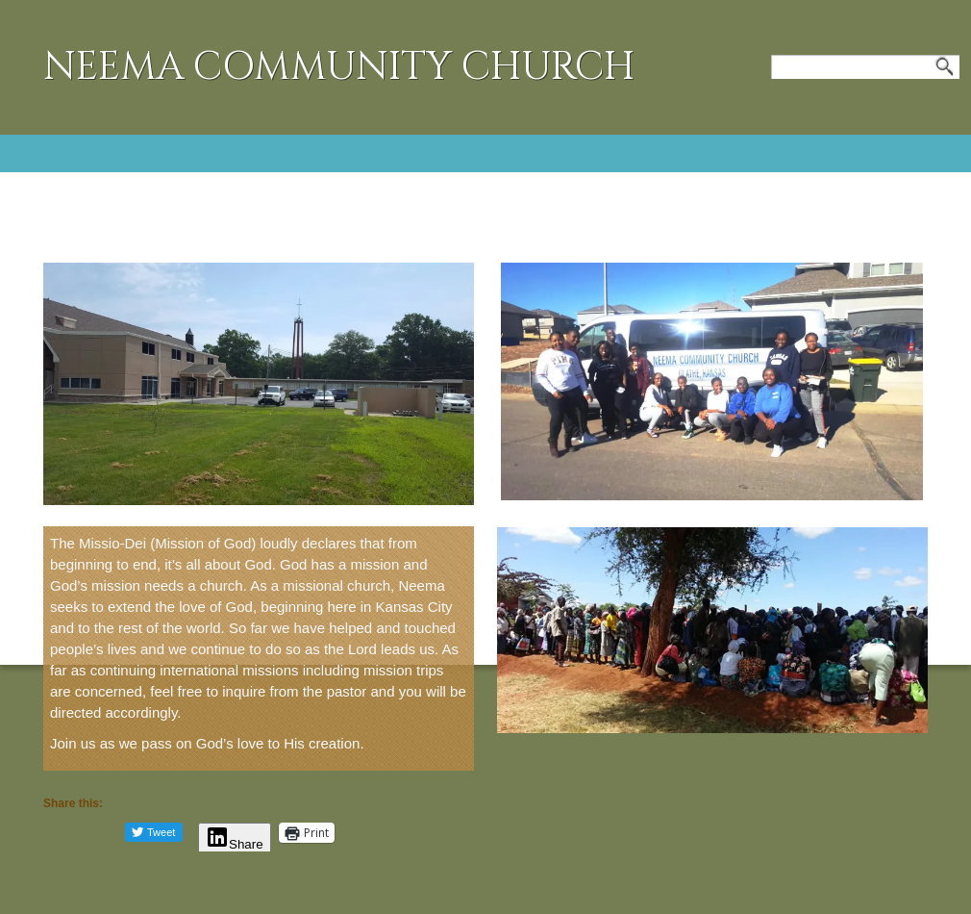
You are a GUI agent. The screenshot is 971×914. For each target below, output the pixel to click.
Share (234, 844)
